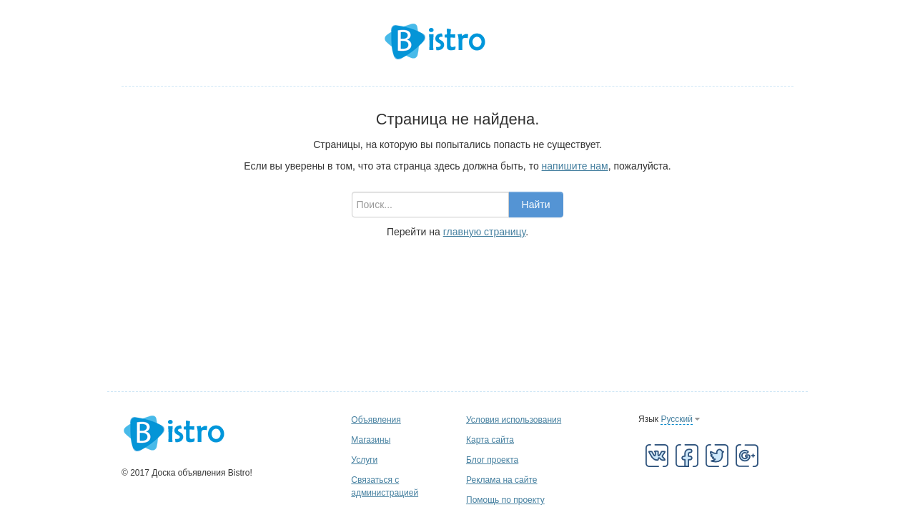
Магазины (370, 440)
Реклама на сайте (502, 480)
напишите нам (575, 166)
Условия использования (513, 420)
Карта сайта (490, 440)
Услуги (364, 460)
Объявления (375, 420)
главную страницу (484, 231)
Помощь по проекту (505, 500)
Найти (536, 204)
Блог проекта (492, 460)
